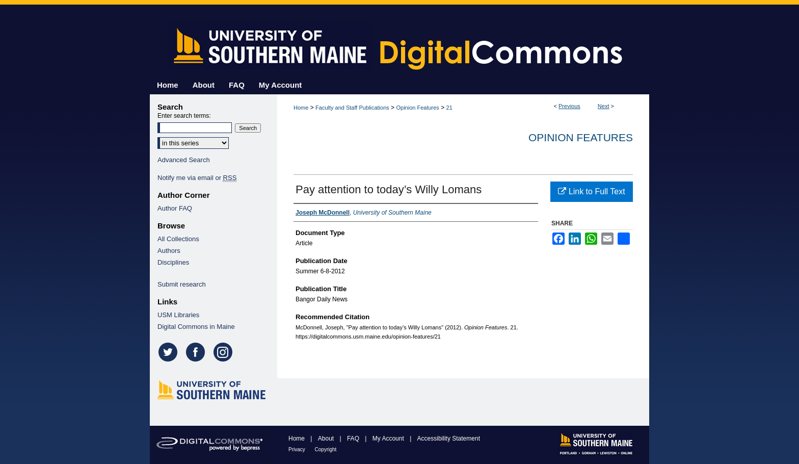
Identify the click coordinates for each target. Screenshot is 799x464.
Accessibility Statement (448, 438)
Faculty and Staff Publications (352, 108)
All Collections (178, 239)
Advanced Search (183, 160)
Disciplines (173, 262)
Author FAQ (174, 208)
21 (449, 108)
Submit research (181, 284)
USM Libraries (178, 315)
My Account (389, 438)
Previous (569, 106)
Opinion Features (417, 108)
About (327, 438)
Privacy (297, 449)
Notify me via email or (196, 178)
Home (301, 108)
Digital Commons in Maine (196, 326)
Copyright (326, 449)
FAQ (354, 438)
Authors (168, 250)
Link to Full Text (591, 191)
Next (603, 106)
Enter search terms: (184, 115)
